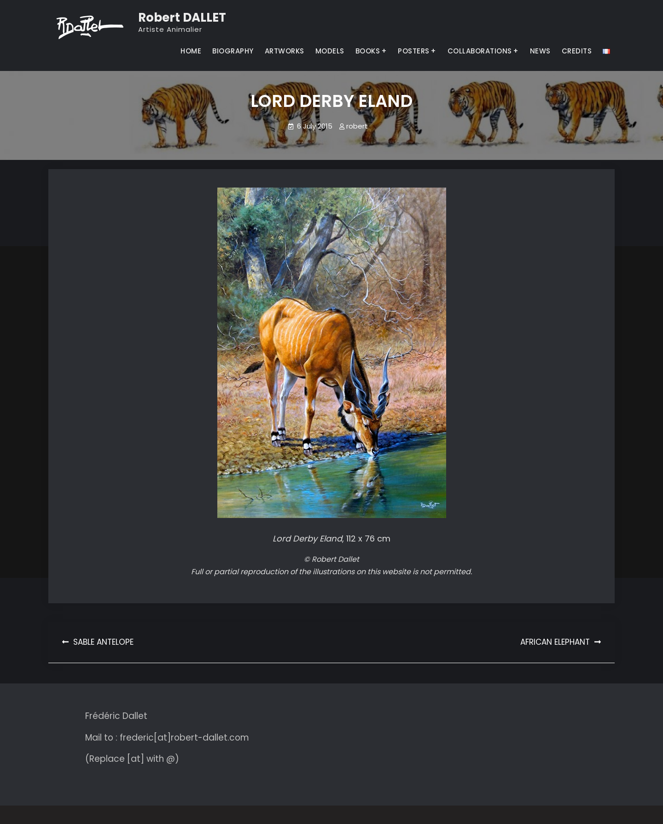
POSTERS (414, 51)
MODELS (329, 51)
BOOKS (367, 51)
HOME (190, 51)
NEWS (540, 51)
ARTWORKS (284, 51)
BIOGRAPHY (233, 51)
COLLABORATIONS (480, 51)
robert (357, 126)
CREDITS (577, 51)
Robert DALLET (182, 17)
